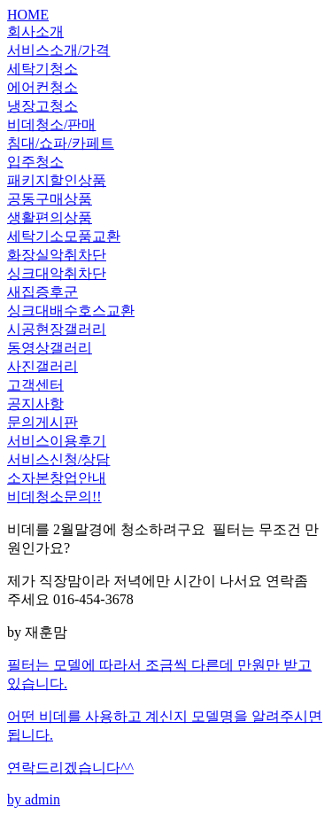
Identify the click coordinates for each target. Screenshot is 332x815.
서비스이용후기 (56, 440)
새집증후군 (42, 291)
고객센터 (35, 384)
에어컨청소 (42, 87)
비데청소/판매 (51, 124)
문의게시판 (42, 422)
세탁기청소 (42, 68)
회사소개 (35, 31)
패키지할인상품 (56, 180)
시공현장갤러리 (56, 329)
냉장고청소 (42, 105)
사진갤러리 (42, 366)
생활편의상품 (49, 217)
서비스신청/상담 (58, 459)
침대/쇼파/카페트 (60, 143)
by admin (166, 731)
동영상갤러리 (49, 347)
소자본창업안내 (56, 477)
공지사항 (35, 403)
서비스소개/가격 (58, 50)
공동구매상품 (49, 198)
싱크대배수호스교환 (71, 310)
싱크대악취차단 (56, 273)
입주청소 (35, 161)
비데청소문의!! (54, 496)
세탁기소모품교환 (63, 236)
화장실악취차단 (56, 254)
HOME (28, 14)
